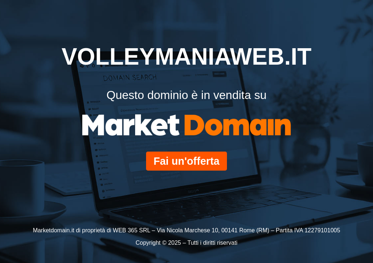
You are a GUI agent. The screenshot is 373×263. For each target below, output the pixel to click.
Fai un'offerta (186, 161)
